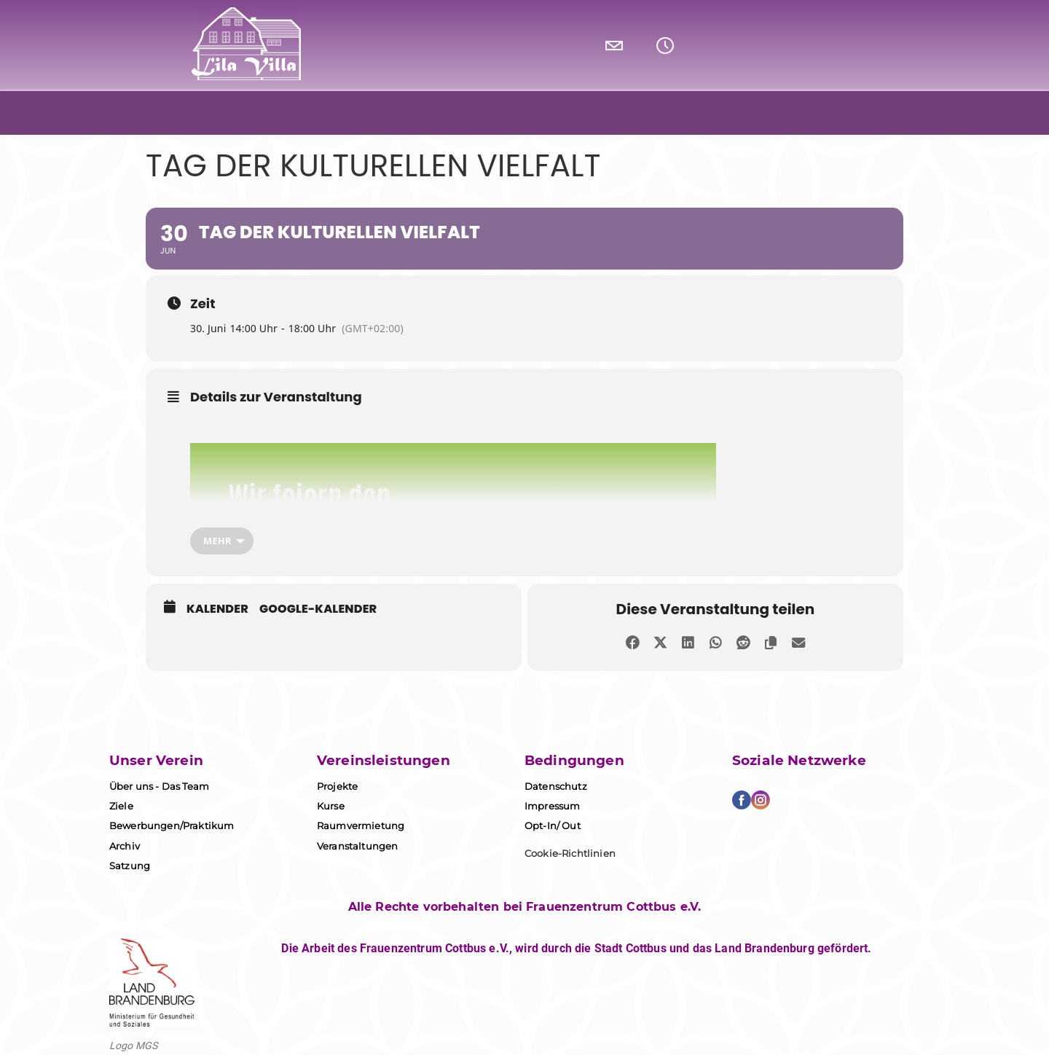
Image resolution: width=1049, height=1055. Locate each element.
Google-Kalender (318, 609)
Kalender (217, 609)
